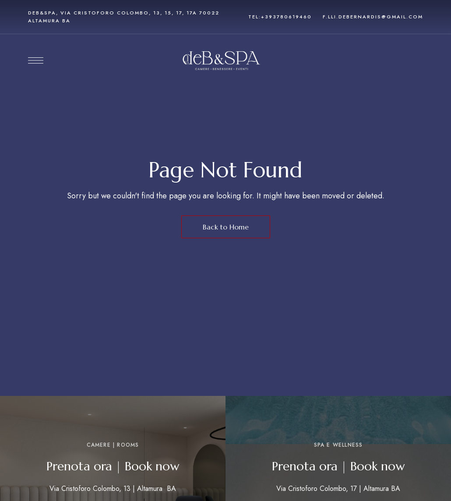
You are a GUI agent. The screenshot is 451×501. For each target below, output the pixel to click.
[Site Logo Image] (221, 60)
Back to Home (226, 226)
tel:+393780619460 (280, 16)
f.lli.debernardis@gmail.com (373, 16)
